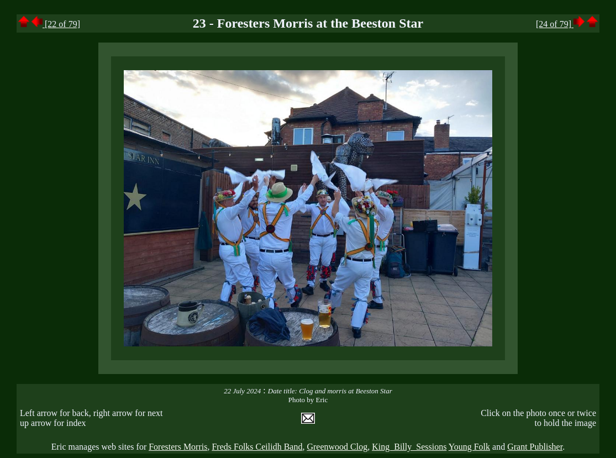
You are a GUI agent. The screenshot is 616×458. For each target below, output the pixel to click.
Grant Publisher (534, 446)
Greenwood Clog (337, 446)
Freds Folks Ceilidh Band (257, 446)
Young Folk (469, 446)
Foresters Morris (178, 446)
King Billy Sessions (409, 446)
